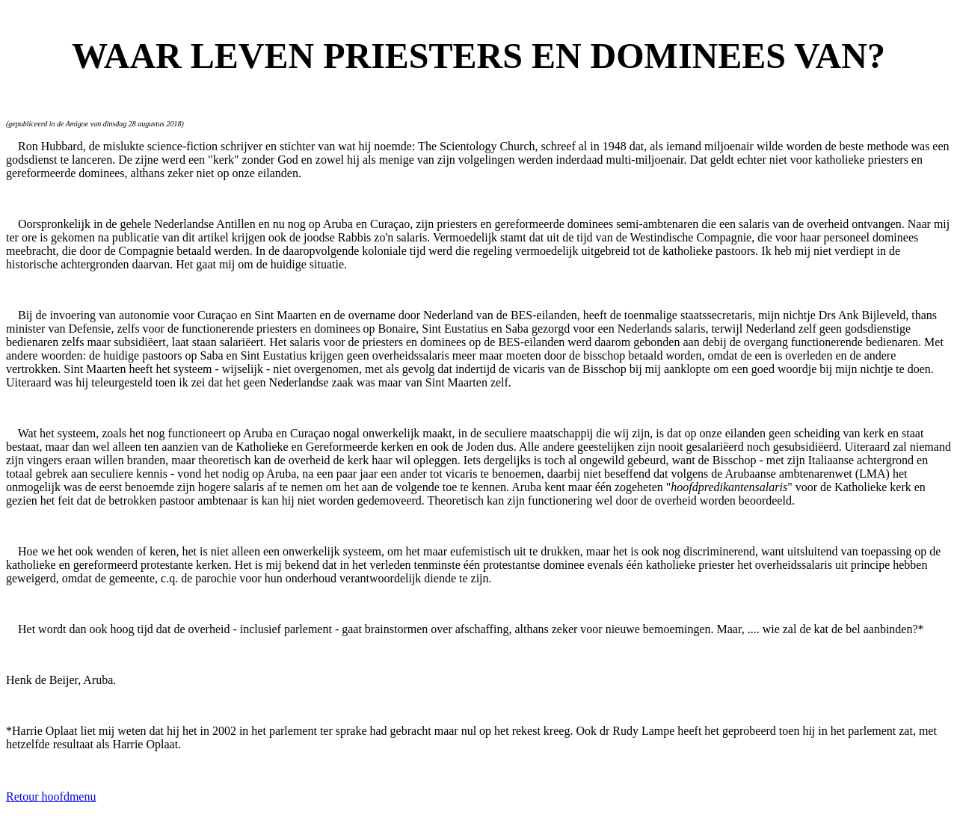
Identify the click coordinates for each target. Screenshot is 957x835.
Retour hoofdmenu (51, 796)
